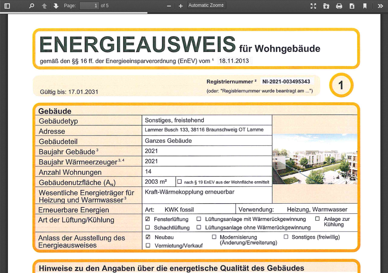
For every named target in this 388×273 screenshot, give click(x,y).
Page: (70, 5)
